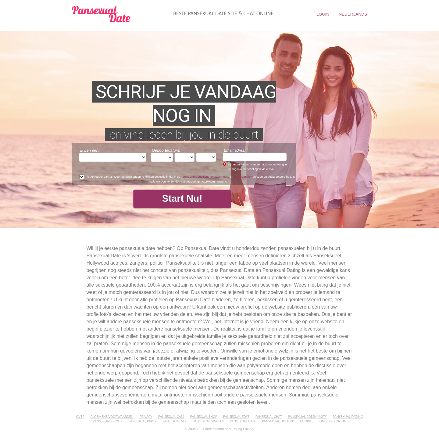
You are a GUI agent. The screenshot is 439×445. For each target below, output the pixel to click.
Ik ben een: (89, 150)
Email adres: (234, 150)
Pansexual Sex (174, 421)
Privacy (145, 416)
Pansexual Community (307, 416)
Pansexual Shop (203, 416)
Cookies (306, 421)
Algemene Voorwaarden (112, 416)
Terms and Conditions (195, 176)
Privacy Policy (220, 176)
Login (322, 14)
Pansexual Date (243, 421)
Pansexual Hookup (278, 421)
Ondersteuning (332, 421)
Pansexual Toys (236, 416)
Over (80, 416)
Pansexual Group (107, 421)
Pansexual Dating (348, 416)
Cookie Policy (243, 176)
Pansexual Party (143, 421)
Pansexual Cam (171, 416)
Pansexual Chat (268, 416)
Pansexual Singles (208, 421)
